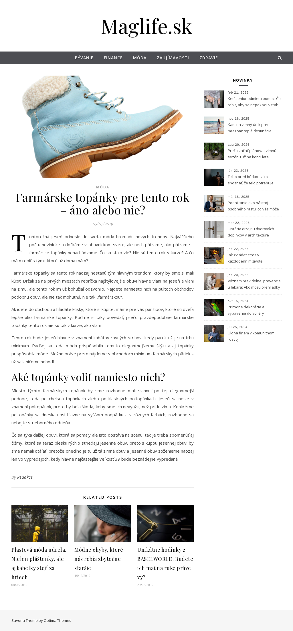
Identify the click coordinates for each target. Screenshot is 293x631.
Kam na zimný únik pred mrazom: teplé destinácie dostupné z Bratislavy (250, 128)
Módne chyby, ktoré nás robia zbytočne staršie (98, 558)
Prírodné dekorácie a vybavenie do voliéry (246, 310)
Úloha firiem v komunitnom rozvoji (251, 336)
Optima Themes (57, 620)
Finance (113, 57)
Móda (139, 57)
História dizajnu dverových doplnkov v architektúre (251, 232)
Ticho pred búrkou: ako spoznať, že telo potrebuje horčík (251, 180)
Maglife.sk (146, 25)
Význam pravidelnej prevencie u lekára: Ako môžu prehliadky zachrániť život (254, 284)
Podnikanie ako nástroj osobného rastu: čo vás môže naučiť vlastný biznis (253, 206)
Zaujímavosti (173, 57)
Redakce (25, 477)
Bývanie (84, 57)
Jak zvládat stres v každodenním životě (245, 258)
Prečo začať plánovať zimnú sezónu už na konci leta (252, 153)
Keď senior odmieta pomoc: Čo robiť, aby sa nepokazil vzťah (254, 101)
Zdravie (208, 57)
